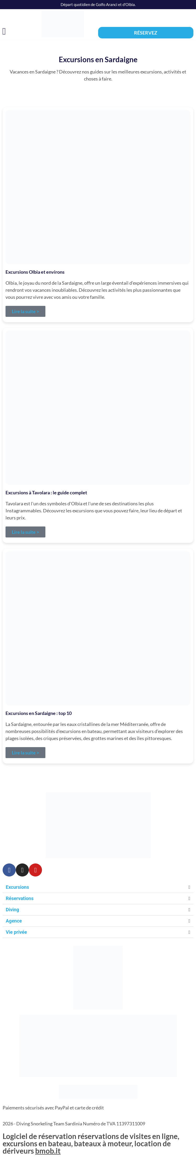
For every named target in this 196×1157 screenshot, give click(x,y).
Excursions (17, 887)
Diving (12, 909)
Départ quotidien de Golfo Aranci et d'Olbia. (98, 4)
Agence (14, 921)
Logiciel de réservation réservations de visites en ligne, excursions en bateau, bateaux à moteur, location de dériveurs (91, 1143)
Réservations (20, 898)
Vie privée (16, 932)
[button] (4, 31)
